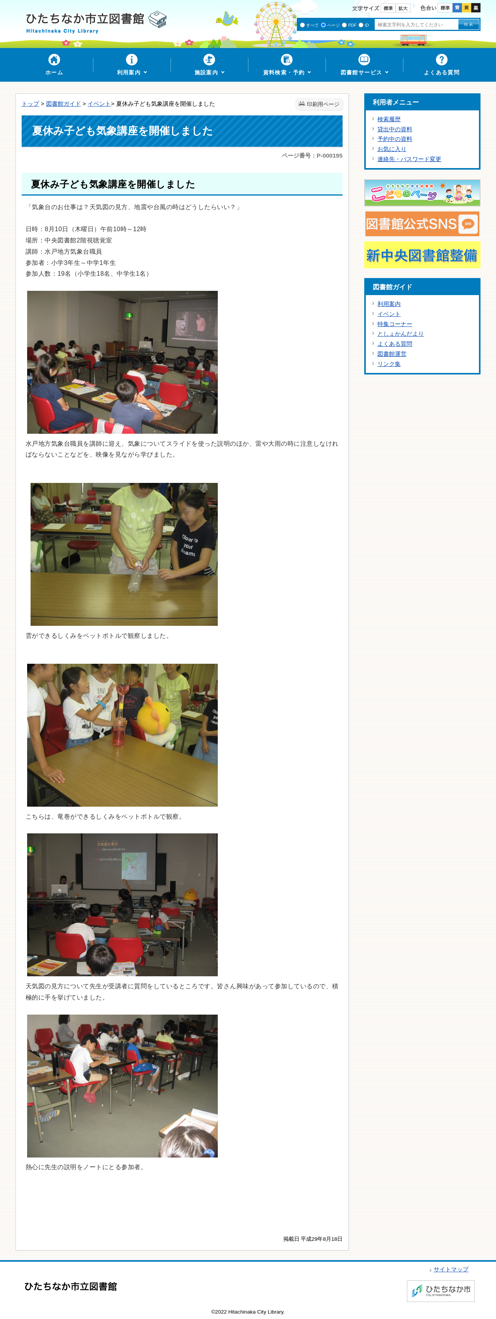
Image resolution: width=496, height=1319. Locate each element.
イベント (99, 103)
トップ (30, 103)
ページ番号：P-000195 (312, 155)
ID (367, 25)
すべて (312, 25)
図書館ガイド (63, 103)
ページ (333, 25)
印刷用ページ (323, 104)
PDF (352, 25)
